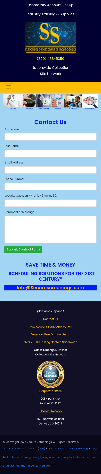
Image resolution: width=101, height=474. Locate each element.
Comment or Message (19, 212)
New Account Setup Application (50, 326)
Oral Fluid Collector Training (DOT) (24, 448)
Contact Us (50, 319)
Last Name (11, 146)
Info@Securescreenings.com (50, 288)
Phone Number (14, 179)
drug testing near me (46, 457)
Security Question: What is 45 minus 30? (31, 196)
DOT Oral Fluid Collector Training (68, 448)
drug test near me (39, 465)
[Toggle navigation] (8, 87)
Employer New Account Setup (50, 334)
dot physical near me (75, 457)
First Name (11, 129)
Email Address (13, 162)
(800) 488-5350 (50, 58)
